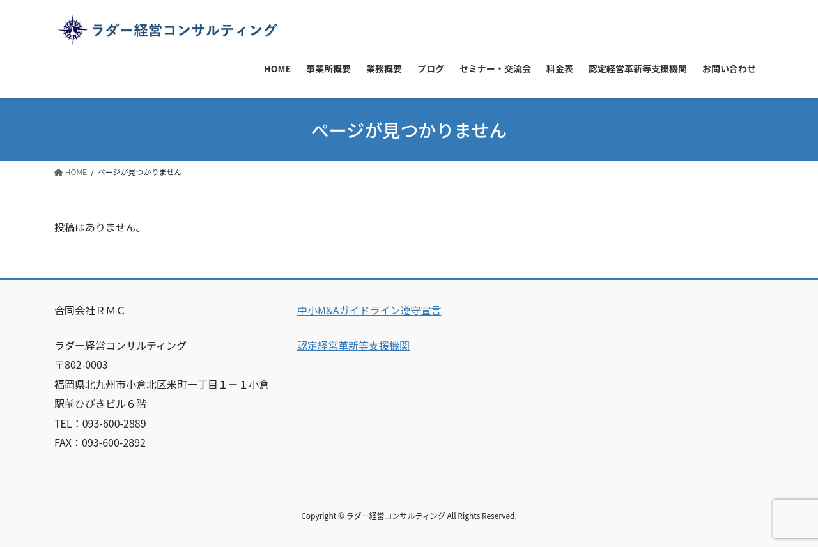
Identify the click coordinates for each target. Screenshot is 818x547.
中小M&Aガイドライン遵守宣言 (369, 310)
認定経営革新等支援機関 (353, 345)
